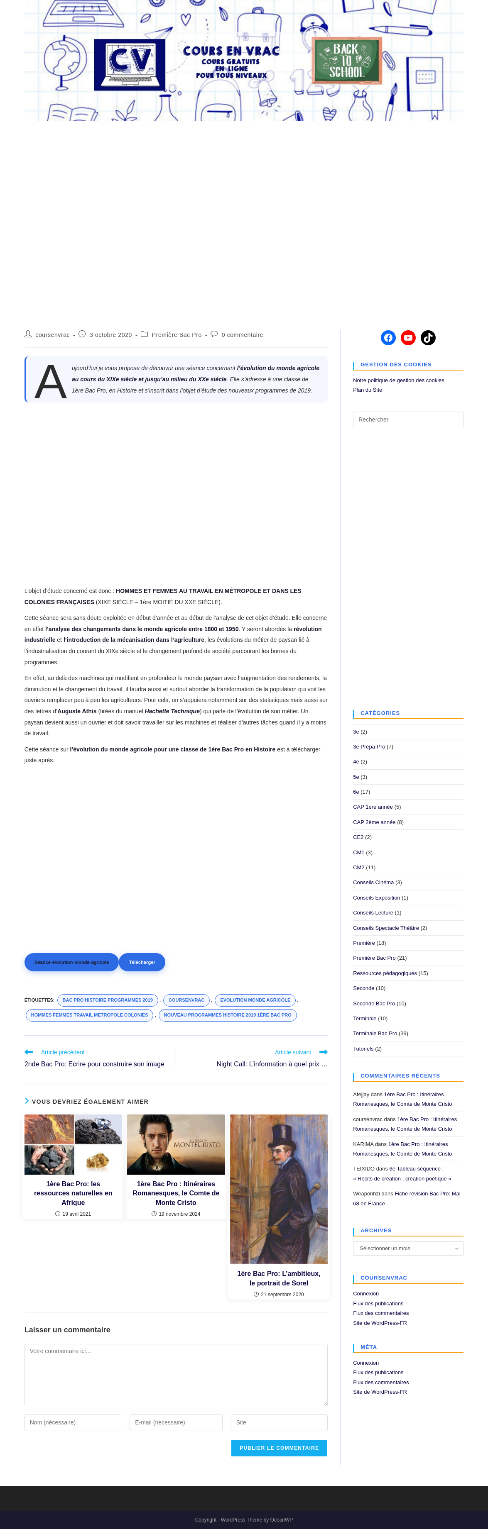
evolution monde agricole (255, 999)
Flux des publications (378, 1303)
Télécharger (142, 962)
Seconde (363, 988)
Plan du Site (367, 390)
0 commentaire (242, 335)
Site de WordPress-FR (380, 1323)
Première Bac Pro (177, 335)
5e (356, 777)
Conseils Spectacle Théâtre (386, 928)
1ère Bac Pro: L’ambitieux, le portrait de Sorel (279, 1278)
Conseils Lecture (373, 913)
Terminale (364, 1018)
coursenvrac (52, 335)
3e (356, 732)
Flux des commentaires (381, 1313)
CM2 (358, 867)
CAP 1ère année (373, 807)
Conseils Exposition (376, 898)
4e (356, 761)
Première (364, 943)
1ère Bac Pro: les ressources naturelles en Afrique (73, 1193)
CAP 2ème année (374, 822)
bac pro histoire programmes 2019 (108, 999)
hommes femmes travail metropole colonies (89, 1014)
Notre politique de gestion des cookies (398, 380)
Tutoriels (363, 1049)
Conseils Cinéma (373, 882)
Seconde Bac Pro (374, 1003)
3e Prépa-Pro (369, 747)
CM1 (358, 852)
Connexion (366, 1293)
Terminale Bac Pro (375, 1033)
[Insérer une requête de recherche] (408, 420)
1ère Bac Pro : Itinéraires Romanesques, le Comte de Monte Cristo (175, 1193)
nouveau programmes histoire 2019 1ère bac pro (228, 1014)
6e (356, 792)
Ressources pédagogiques (385, 973)
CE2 (358, 837)
